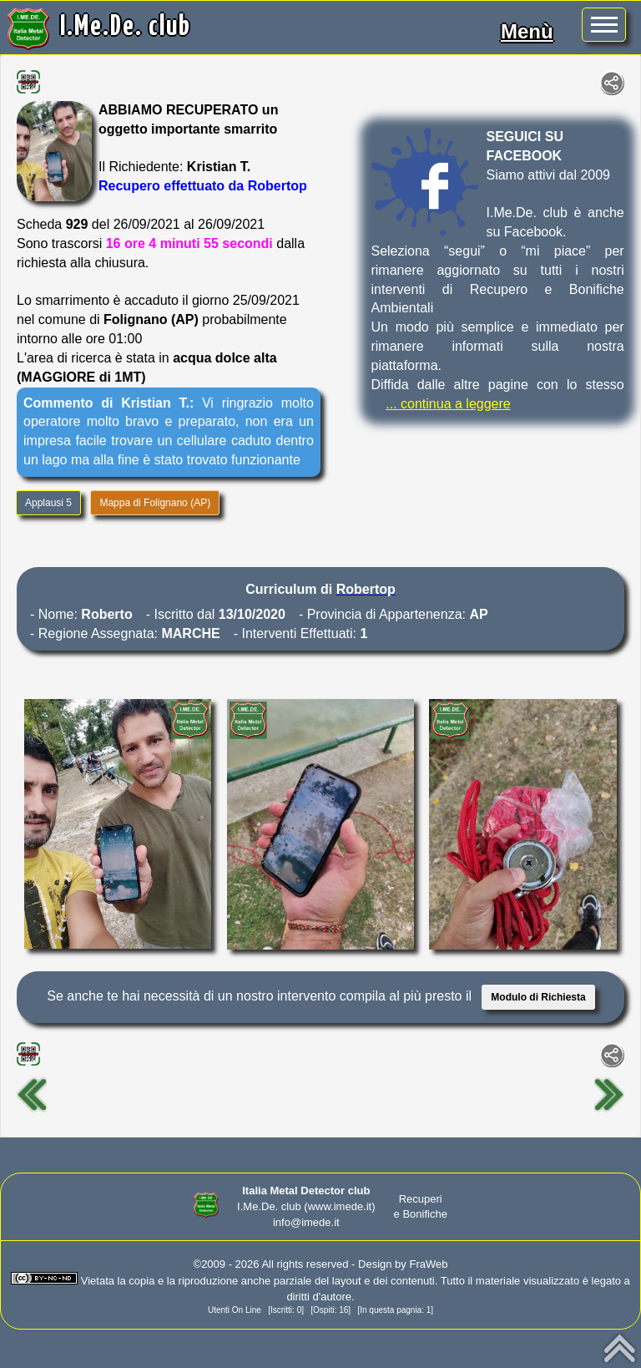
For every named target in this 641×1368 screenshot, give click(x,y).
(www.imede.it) (339, 1206)
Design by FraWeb (402, 1264)
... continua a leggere (448, 404)
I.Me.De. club (125, 27)
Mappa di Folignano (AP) (154, 503)
